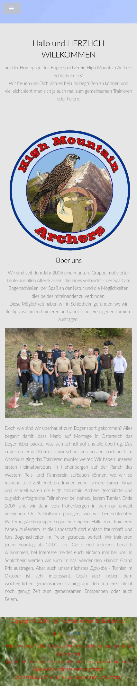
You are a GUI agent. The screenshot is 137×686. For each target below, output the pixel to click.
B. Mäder (77, 633)
